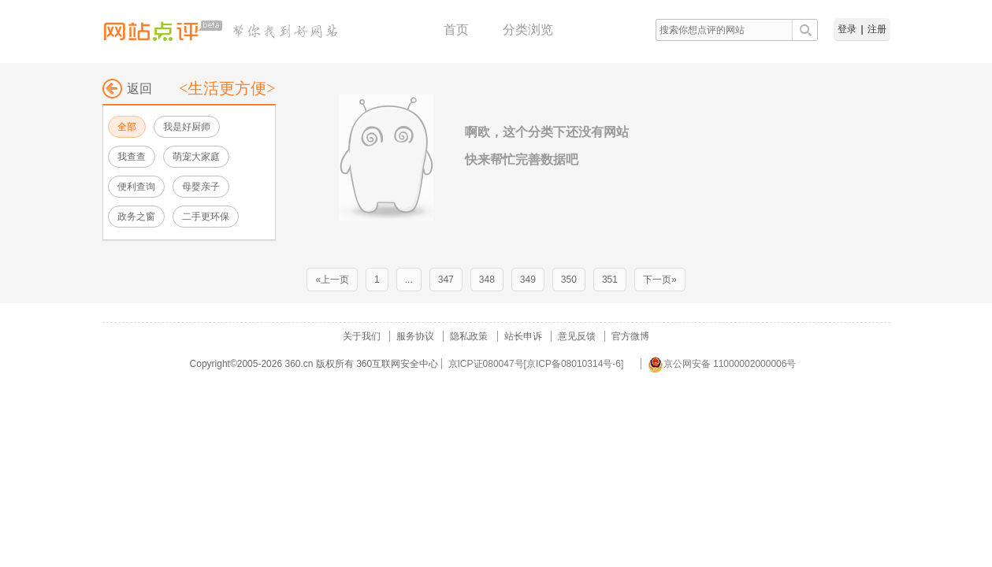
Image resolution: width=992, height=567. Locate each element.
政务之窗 (136, 216)
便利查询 (136, 186)
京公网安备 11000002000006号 (722, 363)
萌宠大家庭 (196, 156)
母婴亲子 (201, 186)
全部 (126, 126)
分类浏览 (528, 29)
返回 (127, 88)
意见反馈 (577, 336)
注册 (877, 29)
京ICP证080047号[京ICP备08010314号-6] (536, 363)
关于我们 (362, 336)
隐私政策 (469, 336)
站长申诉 (523, 336)
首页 (456, 29)
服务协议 (415, 336)
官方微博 (630, 336)
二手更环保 (205, 216)
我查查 (131, 156)
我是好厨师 (186, 126)
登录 (847, 29)
